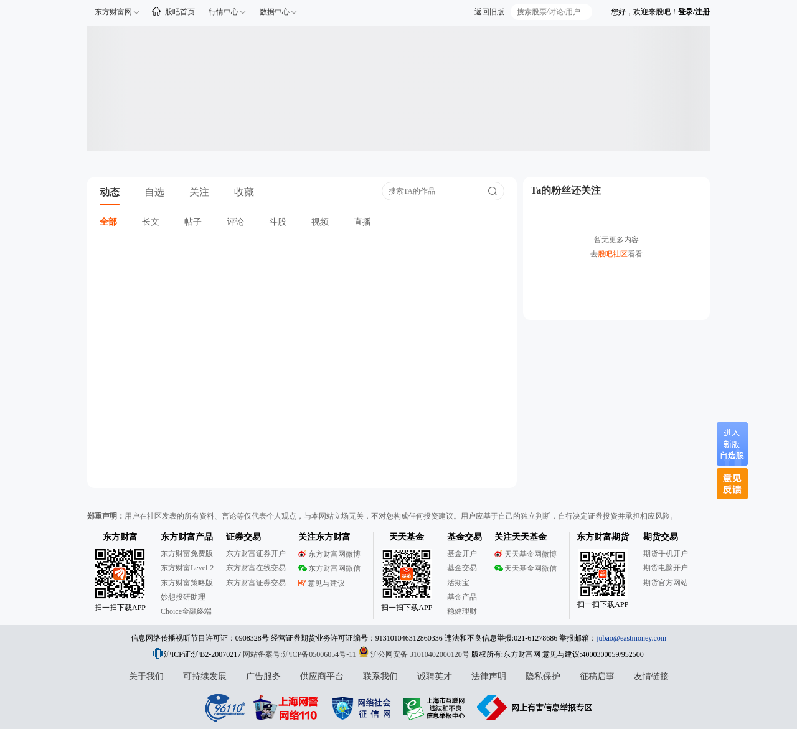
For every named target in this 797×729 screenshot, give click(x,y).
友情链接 (651, 676)
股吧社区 (613, 254)
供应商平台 (322, 676)
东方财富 (120, 537)
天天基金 (406, 537)
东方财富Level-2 (187, 567)
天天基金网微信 (525, 568)
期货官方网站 (665, 582)
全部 (108, 222)
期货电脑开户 (665, 567)
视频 (320, 222)
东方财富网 (113, 11)
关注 (199, 192)
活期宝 (458, 582)
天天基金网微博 (525, 554)
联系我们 (380, 676)
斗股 (277, 222)
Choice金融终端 (186, 611)
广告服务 (263, 676)
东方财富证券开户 (256, 553)
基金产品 (462, 597)
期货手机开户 (665, 553)
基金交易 (462, 567)
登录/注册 (694, 11)
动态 (110, 192)
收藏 (244, 192)
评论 (235, 222)
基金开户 (462, 553)
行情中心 (223, 11)
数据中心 (275, 11)
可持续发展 (205, 676)
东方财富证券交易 (256, 582)
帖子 (193, 222)
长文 (150, 222)
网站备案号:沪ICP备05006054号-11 (300, 654)
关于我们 (146, 676)
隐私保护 (543, 676)
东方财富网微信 (329, 568)
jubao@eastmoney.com (631, 638)
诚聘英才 (434, 676)
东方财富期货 (603, 537)
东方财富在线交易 (256, 567)
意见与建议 (321, 583)
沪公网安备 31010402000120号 (413, 654)
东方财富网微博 (329, 554)
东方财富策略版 (187, 582)
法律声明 (488, 676)
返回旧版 (489, 11)
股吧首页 (180, 11)
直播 (362, 222)
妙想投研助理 (183, 597)
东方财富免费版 (187, 553)
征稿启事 (597, 676)
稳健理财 (462, 611)
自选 (154, 192)
